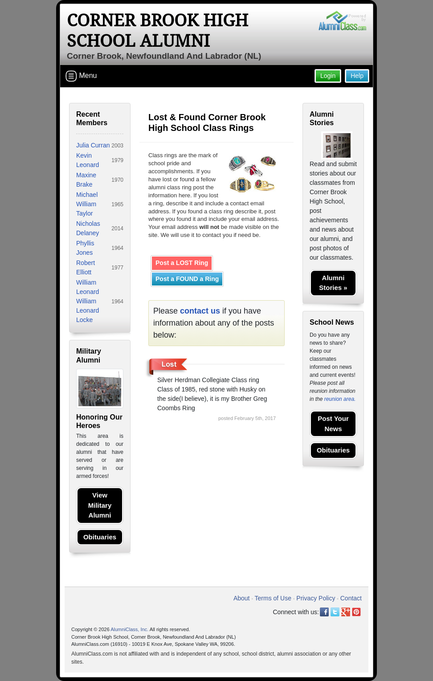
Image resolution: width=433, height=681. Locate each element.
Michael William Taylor (87, 204)
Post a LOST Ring (181, 262)
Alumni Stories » (333, 283)
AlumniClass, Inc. (129, 629)
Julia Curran (93, 145)
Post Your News (333, 423)
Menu (81, 76)
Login (327, 75)
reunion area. (340, 399)
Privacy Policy (315, 598)
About (241, 598)
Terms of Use (273, 598)
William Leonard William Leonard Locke (87, 301)
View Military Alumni (100, 505)
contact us (200, 310)
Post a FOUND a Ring (187, 278)
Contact (351, 598)
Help (357, 75)
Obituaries (99, 537)
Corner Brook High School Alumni (157, 31)
